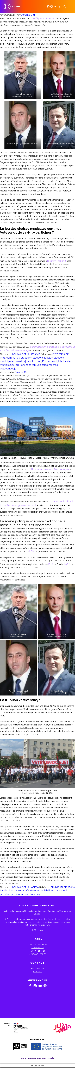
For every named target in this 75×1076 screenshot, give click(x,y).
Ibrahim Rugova (56, 260)
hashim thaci (34, 361)
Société (34, 886)
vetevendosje (8, 368)
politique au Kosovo (43, 18)
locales (67, 361)
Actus (25, 353)
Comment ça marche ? (37, 944)
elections (26, 357)
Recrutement (37, 968)
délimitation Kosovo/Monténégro (49, 469)
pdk (17, 364)
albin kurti (57, 886)
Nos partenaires (37, 951)
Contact (37, 972)
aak (61, 353)
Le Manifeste (38, 948)
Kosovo (16, 353)
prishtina (26, 364)
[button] (20, 75)
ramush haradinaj (42, 364)
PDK (50, 564)
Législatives (47, 890)
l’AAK (67, 564)
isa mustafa (22, 890)
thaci (55, 364)
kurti (54, 361)
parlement (61, 890)
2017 (55, 353)
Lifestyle (35, 353)
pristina (15, 894)
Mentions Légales (37, 954)
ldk (60, 361)
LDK (31, 551)
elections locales (43, 357)
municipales (7, 364)
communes (13, 357)
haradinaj (20, 361)
